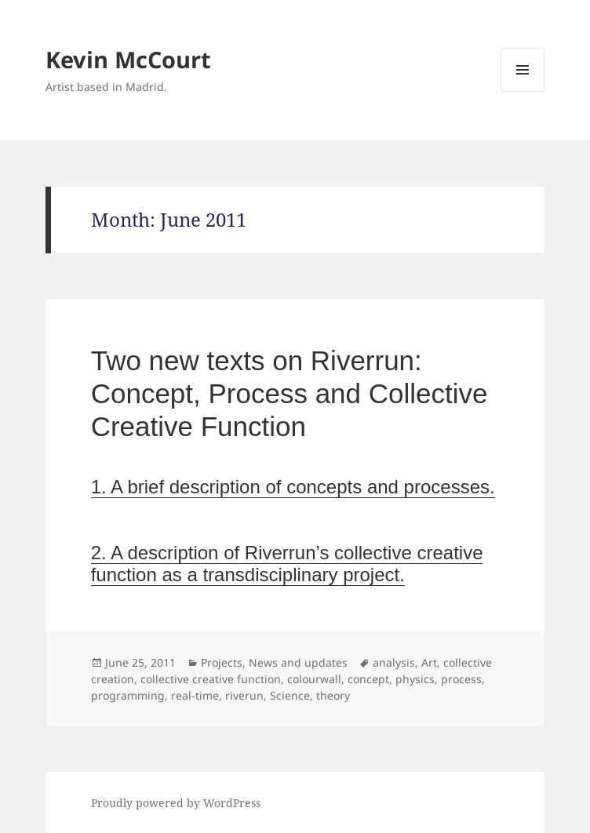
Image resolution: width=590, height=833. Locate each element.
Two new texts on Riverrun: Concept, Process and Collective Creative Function (289, 393)
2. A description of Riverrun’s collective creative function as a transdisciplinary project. (287, 563)
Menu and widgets (522, 91)
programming (128, 695)
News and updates (298, 662)
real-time (195, 695)
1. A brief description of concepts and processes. (293, 486)
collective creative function (210, 678)
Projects (221, 662)
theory (333, 695)
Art (429, 662)
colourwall (314, 678)
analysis (394, 662)
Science (290, 695)
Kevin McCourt (128, 59)
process (461, 678)
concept (368, 678)
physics (415, 678)
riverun (244, 695)
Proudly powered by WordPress (175, 802)
